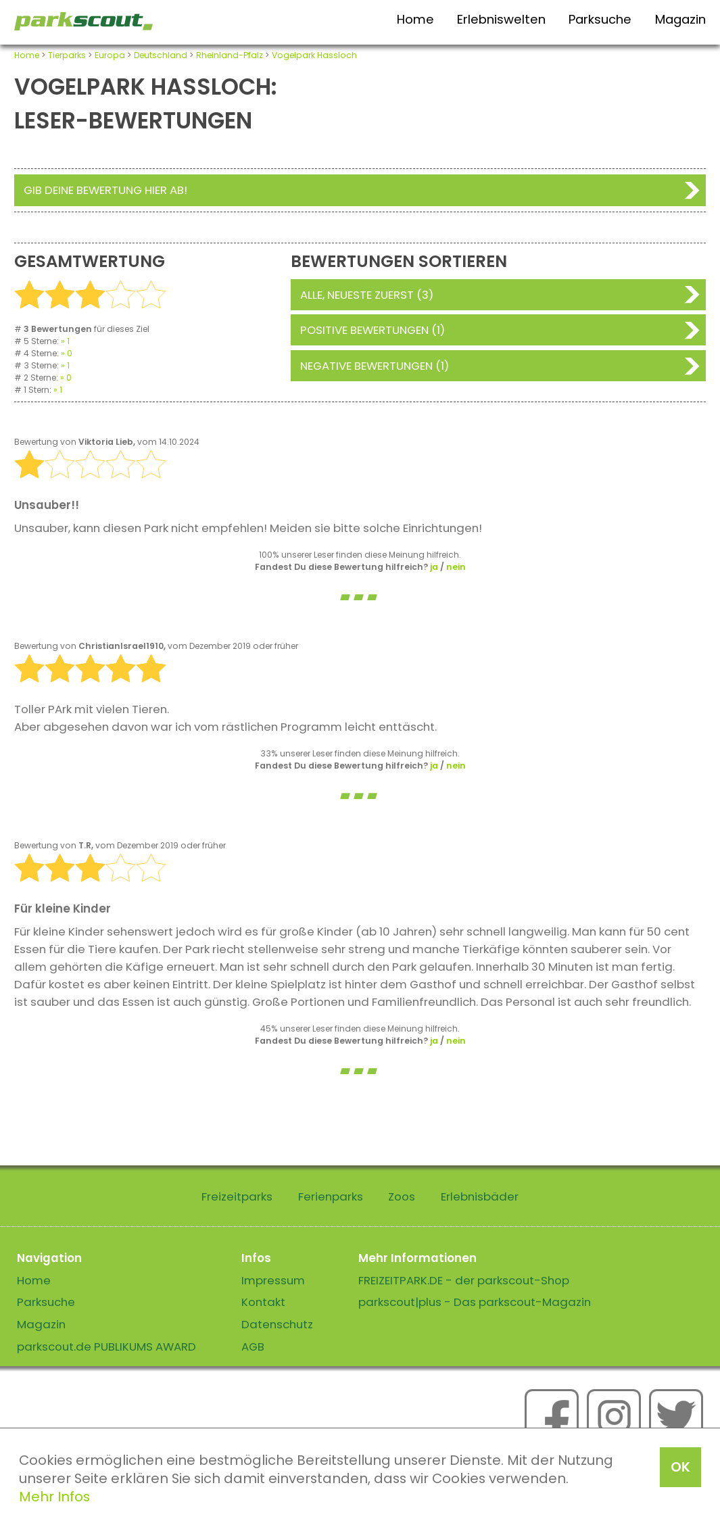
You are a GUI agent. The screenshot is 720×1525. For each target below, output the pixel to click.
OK (680, 1466)
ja (434, 567)
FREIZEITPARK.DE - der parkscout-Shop (463, 1280)
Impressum (273, 1280)
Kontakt (263, 1302)
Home (415, 19)
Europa (110, 55)
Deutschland (160, 55)
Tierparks (67, 55)
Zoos (401, 1196)
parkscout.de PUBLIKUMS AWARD (106, 1346)
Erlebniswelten (501, 19)
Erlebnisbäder (480, 1196)
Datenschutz (277, 1324)
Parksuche (600, 19)
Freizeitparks (236, 1196)
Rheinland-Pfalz (229, 55)
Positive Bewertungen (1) (372, 330)
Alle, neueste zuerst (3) (366, 295)
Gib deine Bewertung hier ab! (105, 190)
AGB (252, 1346)
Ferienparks (330, 1196)
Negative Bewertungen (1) (374, 366)
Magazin (680, 19)
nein (456, 567)
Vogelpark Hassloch (314, 55)
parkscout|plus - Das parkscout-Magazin (474, 1302)
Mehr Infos (54, 1496)
